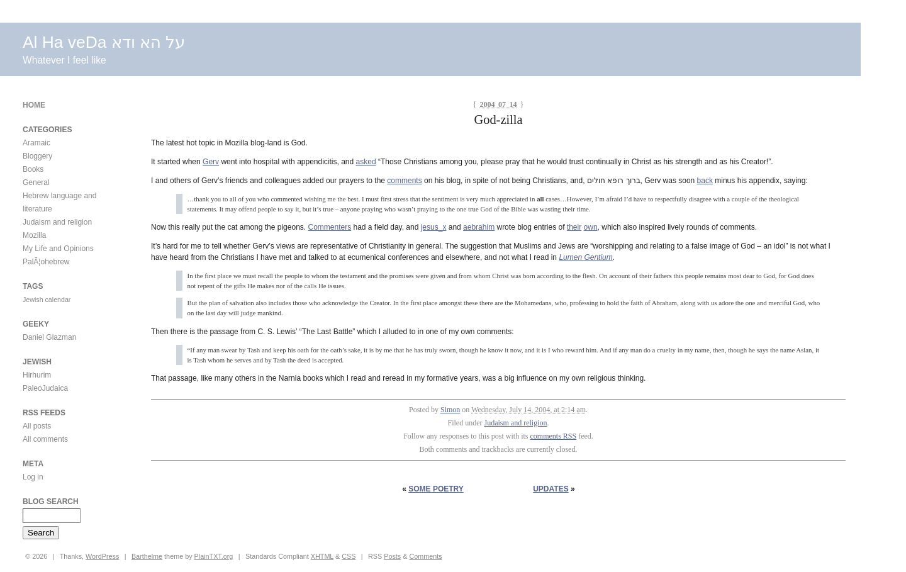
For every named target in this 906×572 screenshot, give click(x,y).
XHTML (322, 556)
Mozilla (34, 235)
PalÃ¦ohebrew (46, 261)
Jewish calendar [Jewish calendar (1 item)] (46, 299)
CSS (348, 556)
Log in (33, 477)
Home (34, 105)
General (36, 182)
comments (404, 180)
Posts (392, 556)
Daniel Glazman (49, 337)
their (574, 227)
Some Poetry (436, 489)
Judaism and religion (515, 422)
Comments (425, 556)
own (591, 227)
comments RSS (553, 436)
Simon (450, 409)
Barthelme (146, 556)
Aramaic (36, 142)
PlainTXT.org (213, 556)
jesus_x (434, 227)
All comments (45, 439)
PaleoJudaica (45, 388)
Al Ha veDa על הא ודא (104, 42)
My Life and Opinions (58, 248)
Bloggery (37, 156)
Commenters (329, 227)
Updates (550, 489)
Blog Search (51, 501)
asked (366, 161)
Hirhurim (37, 375)
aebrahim (479, 227)
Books (33, 169)
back (705, 180)
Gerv (211, 161)
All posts (37, 426)
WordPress (102, 556)
